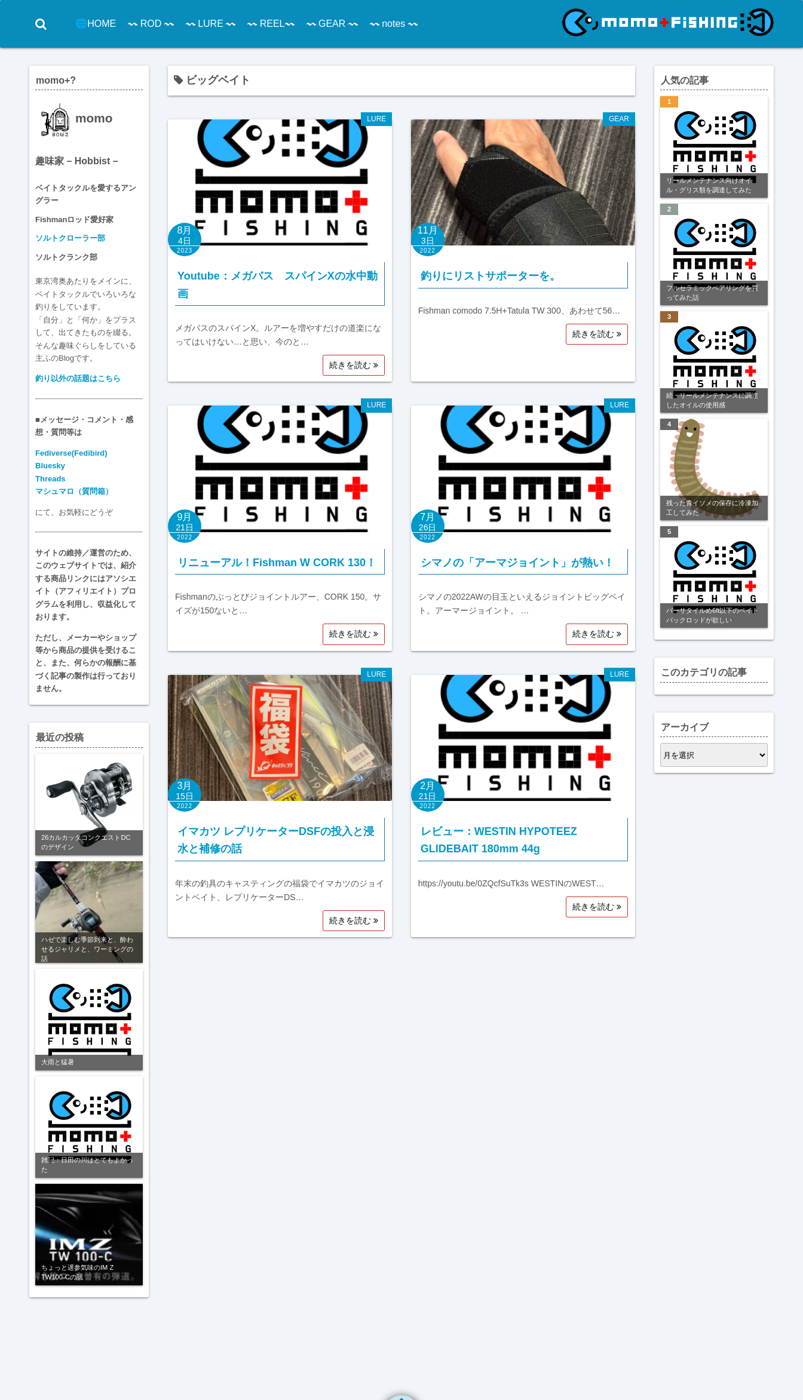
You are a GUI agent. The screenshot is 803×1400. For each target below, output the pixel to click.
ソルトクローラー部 (70, 238)
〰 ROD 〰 (148, 24)
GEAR (619, 119)
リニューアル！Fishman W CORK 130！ (276, 563)
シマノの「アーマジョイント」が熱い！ (517, 563)
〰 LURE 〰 (208, 24)
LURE (376, 119)
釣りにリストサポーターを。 (490, 276)
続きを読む (353, 365)
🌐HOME (93, 24)
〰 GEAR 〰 (329, 24)
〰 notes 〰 (392, 24)
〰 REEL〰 (269, 24)
